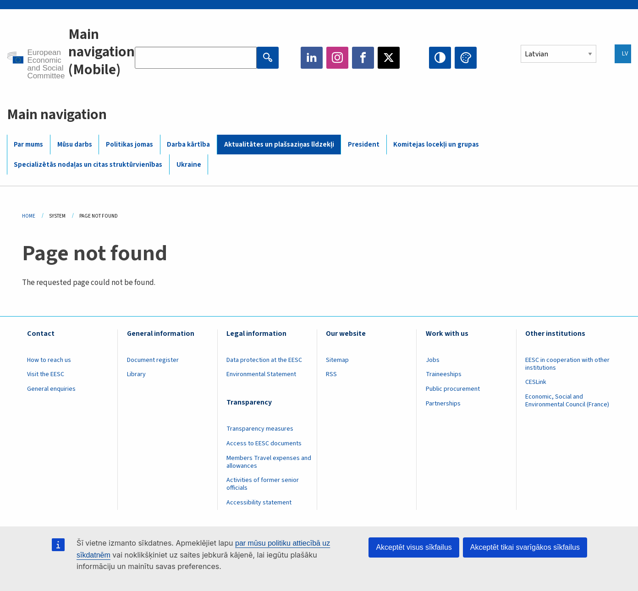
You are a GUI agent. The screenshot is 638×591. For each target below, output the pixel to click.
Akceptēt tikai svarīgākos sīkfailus (525, 547)
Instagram (337, 58)
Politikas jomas (129, 144)
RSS (331, 374)
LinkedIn (312, 58)
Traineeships (444, 374)
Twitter (389, 58)
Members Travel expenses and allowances (268, 462)
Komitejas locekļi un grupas (436, 144)
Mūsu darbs (74, 144)
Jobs (433, 360)
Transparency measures (259, 428)
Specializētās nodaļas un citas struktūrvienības (88, 165)
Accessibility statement (259, 502)
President (364, 144)
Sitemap (337, 360)
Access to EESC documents (264, 443)
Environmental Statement (261, 374)
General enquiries (51, 389)
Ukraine (188, 165)
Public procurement (453, 389)
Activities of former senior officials (262, 484)
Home (28, 216)
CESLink (535, 382)
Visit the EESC (45, 374)
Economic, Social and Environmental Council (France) (567, 400)
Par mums (28, 144)
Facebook (363, 58)
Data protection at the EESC (264, 360)
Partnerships (443, 403)
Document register (153, 360)
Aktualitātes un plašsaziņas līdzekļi (279, 144)
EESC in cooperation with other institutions (567, 364)
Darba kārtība (188, 144)
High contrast (440, 58)
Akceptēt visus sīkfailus (413, 547)
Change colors (466, 58)
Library (136, 374)
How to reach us (49, 360)
